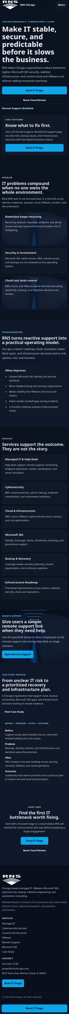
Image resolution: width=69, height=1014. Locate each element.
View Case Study (14, 711)
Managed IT (8, 923)
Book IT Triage (34, 90)
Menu (61, 4)
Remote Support (11, 942)
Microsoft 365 (9, 947)
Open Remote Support (18, 654)
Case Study (8, 951)
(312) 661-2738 (10, 963)
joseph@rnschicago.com (15, 968)
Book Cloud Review (34, 100)
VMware (6, 937)
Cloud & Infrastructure (14, 933)
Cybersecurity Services (14, 928)
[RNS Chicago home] (18, 5)
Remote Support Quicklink (17, 108)
